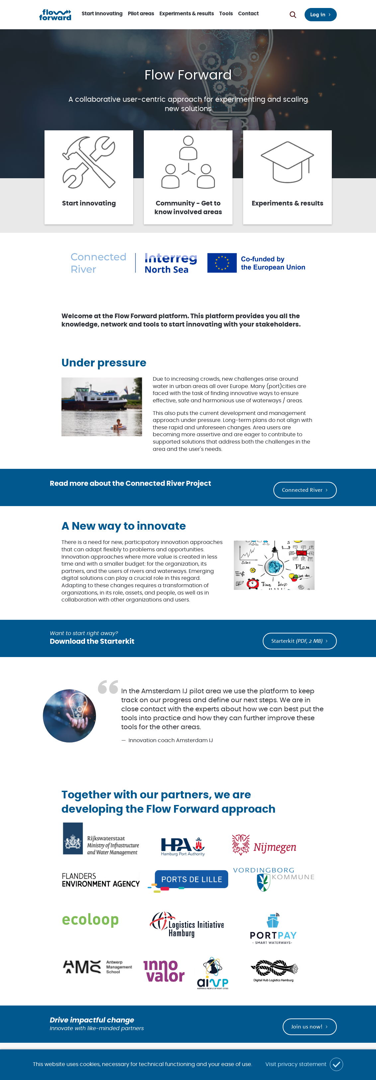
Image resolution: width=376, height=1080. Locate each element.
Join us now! (307, 1026)
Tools (226, 13)
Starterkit (297, 640)
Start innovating (102, 13)
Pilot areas (141, 13)
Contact (248, 13)
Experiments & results (186, 13)
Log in (318, 14)
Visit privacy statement (296, 1064)
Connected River (302, 489)
